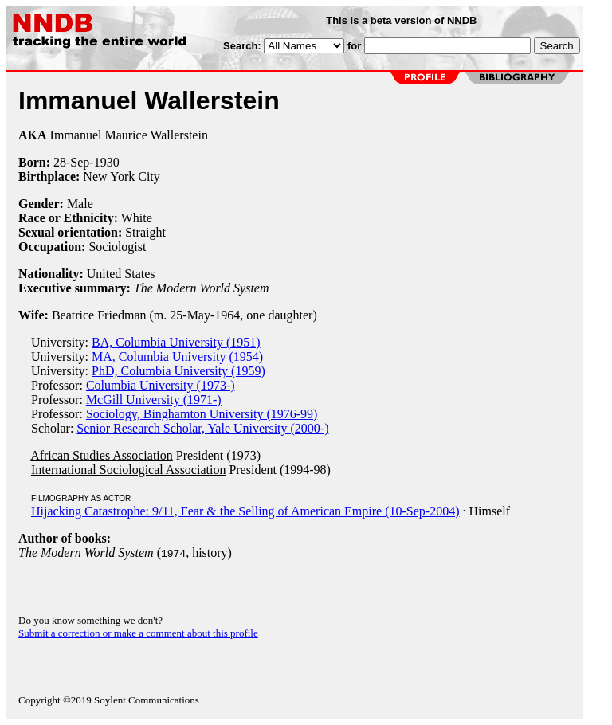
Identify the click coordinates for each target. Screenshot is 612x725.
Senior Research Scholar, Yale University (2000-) (202, 428)
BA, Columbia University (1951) (176, 342)
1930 (107, 162)
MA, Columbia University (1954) (177, 356)
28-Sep (71, 162)
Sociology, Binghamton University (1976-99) (202, 414)
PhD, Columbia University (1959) (178, 371)
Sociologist (117, 246)
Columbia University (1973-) (160, 385)
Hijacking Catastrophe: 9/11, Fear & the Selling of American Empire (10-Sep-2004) (245, 511)
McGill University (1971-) (154, 399)
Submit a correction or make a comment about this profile (138, 633)
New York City (121, 176)
